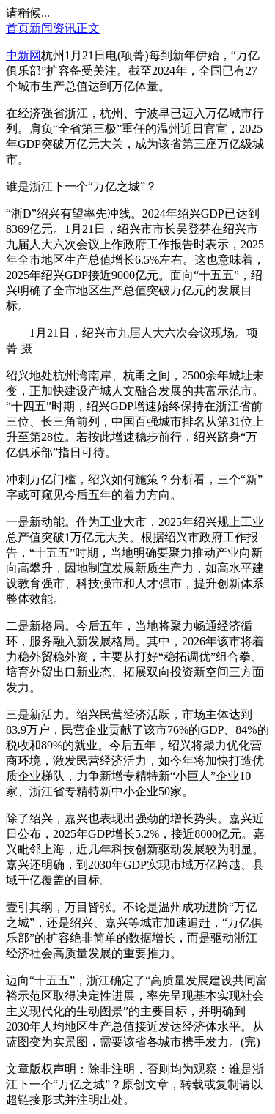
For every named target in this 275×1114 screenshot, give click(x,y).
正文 (88, 28)
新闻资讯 (52, 28)
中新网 (23, 55)
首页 (17, 28)
